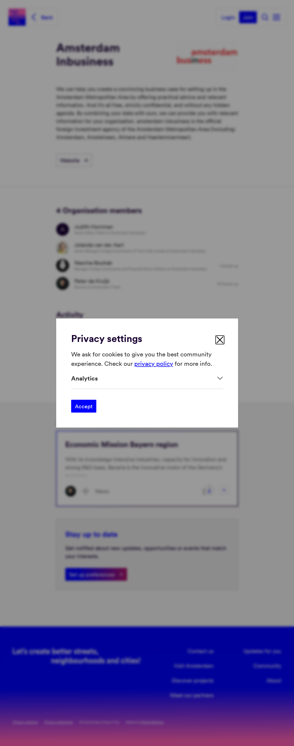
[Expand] (147, 378)
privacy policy (153, 363)
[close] (220, 340)
